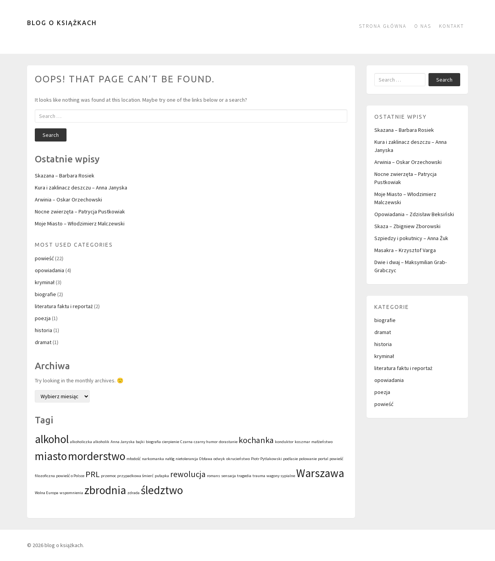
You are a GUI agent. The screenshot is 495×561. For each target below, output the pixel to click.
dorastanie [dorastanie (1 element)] (228, 441)
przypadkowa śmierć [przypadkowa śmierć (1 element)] (135, 475)
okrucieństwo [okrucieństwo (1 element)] (238, 458)
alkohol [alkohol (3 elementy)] (52, 439)
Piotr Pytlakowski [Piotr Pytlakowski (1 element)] (266, 458)
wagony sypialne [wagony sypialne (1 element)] (280, 475)
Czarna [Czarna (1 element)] (186, 441)
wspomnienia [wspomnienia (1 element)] (71, 492)
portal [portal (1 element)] (323, 458)
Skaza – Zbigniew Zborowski (407, 226)
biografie (45, 294)
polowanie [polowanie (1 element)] (308, 458)
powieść (44, 258)
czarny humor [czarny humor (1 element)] (206, 441)
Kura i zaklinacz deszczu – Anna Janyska (81, 187)
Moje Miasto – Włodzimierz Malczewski (80, 223)
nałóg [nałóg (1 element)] (169, 458)
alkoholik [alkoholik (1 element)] (101, 441)
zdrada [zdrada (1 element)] (133, 492)
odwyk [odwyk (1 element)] (219, 458)
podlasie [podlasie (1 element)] (290, 458)
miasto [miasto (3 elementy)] (51, 456)
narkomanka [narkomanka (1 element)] (153, 458)
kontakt (451, 26)
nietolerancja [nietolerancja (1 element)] (187, 458)
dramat (43, 342)
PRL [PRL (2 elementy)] (92, 474)
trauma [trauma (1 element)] (259, 475)
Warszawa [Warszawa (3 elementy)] (320, 473)
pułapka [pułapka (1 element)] (162, 475)
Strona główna (382, 26)
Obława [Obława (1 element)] (205, 458)
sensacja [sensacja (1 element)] (228, 475)
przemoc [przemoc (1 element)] (108, 475)
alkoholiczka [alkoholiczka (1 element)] (81, 441)
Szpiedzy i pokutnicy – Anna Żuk (411, 238)
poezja (43, 318)
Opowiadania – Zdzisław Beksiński (414, 214)
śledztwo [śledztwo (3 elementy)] (162, 490)
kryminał (45, 282)
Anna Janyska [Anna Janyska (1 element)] (123, 441)
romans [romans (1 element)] (213, 475)
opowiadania (49, 270)
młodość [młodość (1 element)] (133, 458)
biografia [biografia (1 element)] (153, 441)
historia (43, 330)
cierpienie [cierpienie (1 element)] (170, 441)
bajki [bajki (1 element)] (140, 441)
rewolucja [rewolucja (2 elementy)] (188, 474)
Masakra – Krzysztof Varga (405, 250)
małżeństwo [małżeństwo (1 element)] (322, 441)
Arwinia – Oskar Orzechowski (68, 199)
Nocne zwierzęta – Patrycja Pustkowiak (80, 211)
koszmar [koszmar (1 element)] (302, 441)
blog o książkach (62, 22)
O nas (422, 26)
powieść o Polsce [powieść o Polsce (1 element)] (70, 475)
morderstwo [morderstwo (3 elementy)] (96, 456)
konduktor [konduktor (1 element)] (284, 441)
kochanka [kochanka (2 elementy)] (256, 440)
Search (51, 134)
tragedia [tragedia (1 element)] (244, 475)
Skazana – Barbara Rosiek (64, 175)
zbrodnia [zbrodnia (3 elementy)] (105, 490)
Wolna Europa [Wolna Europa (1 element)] (46, 492)
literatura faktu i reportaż (64, 306)
